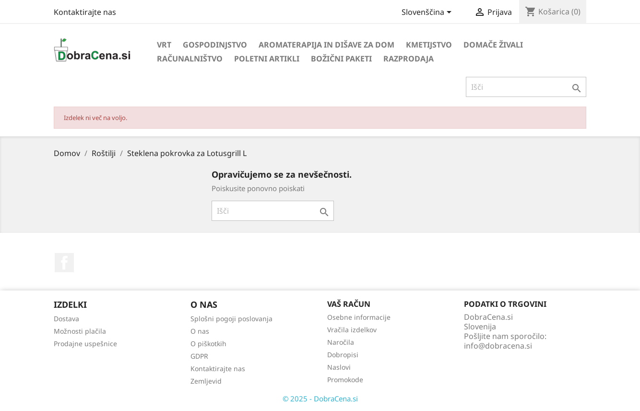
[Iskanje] (526, 87)
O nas (199, 331)
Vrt (164, 44)
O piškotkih (208, 343)
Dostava (66, 318)
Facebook (64, 262)
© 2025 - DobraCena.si (320, 398)
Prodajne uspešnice (85, 343)
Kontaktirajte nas (85, 12)
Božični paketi (341, 58)
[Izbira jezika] (428, 13)
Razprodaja (408, 58)
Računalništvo (190, 58)
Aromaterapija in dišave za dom (326, 44)
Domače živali (493, 44)
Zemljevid (206, 381)
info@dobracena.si (498, 345)
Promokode (345, 379)
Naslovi (339, 367)
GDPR (199, 356)
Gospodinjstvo (215, 44)
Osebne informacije (359, 317)
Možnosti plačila (80, 331)
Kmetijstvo (429, 44)
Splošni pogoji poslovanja (231, 318)
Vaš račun (348, 304)
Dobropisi (342, 354)
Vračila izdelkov (352, 329)
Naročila (340, 342)
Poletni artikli (266, 58)
